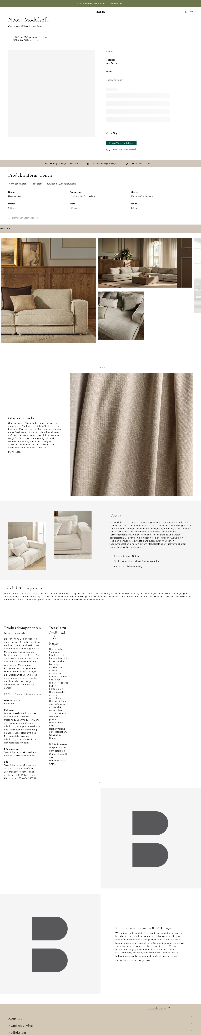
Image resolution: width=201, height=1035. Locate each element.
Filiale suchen (163, 1028)
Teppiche (59, 1003)
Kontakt (153, 976)
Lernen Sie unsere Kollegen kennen (28, 991)
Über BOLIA (19, 976)
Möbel (57, 991)
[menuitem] (180, 13)
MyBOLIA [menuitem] (171, 13)
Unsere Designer (17, 999)
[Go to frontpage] (100, 12)
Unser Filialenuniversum (22, 987)
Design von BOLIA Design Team (133, 920)
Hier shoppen (116, 3)
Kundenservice (112, 976)
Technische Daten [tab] (17, 186)
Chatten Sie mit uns (158, 994)
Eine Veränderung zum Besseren (26, 1003)
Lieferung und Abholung (114, 987)
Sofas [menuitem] (10, 13)
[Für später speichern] (142, 145)
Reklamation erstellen (112, 1003)
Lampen (59, 999)
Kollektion (63, 976)
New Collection (62, 983)
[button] (100, 420)
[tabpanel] (100, 246)
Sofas (57, 987)
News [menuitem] (53, 13)
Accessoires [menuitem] (30, 13)
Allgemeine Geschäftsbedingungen (120, 995)
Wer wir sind (15, 983)
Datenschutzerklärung (113, 1011)
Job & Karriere (16, 995)
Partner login (27, 3)
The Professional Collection (69, 1015)
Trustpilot (5, 308)
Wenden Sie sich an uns (114, 1007)
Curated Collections (65, 1011)
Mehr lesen (14, 485)
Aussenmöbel (62, 995)
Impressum (106, 1015)
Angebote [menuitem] (43, 13)
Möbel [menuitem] (19, 13)
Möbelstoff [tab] (36, 186)
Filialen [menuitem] (125, 13)
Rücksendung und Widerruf (116, 999)
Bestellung (106, 983)
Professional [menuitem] (138, 13)
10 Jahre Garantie (110, 991)
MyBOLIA (13, 1018)
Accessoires (60, 1007)
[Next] (92, 117)
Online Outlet (62, 1019)
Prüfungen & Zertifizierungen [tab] (61, 186)
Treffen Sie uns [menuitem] (155, 13)
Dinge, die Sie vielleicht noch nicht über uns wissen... (28, 1013)
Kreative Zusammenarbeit (22, 1007)
